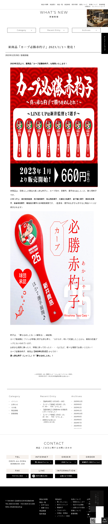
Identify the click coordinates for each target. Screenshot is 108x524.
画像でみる (45, 507)
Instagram (7, 512)
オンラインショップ (98, 6)
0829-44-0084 (17, 461)
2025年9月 (78, 405)
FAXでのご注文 (17, 476)
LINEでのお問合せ (95, 511)
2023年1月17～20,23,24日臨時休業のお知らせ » (54, 376)
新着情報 (102, 4)
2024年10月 (78, 414)
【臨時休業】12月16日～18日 (54, 401)
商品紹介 (52, 4)
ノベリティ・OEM (63, 515)
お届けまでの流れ (66, 476)
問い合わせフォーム (42, 462)
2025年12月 (78, 401)
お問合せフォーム (107, 500)
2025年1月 (78, 411)
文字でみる (45, 504)
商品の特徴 (44, 4)
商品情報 (14, 411)
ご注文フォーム (66, 462)
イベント (14, 401)
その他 (13, 408)
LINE (12, 512)
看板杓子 (60, 507)
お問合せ (87, 6)
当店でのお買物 (78, 504)
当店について (83, 4)
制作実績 (74, 4)
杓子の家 (41, 476)
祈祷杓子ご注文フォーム (90, 462)
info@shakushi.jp (16, 506)
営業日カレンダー (79, 501)
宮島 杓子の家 (9, 4)
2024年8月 (78, 420)
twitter (18, 512)
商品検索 (67, 4)
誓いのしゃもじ (62, 501)
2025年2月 (78, 408)
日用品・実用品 (62, 512)
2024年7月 (78, 424)
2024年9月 (78, 417)
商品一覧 (60, 4)
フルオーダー (61, 510)
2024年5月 (78, 427)
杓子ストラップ (62, 504)
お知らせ (14, 405)
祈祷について (93, 4)
